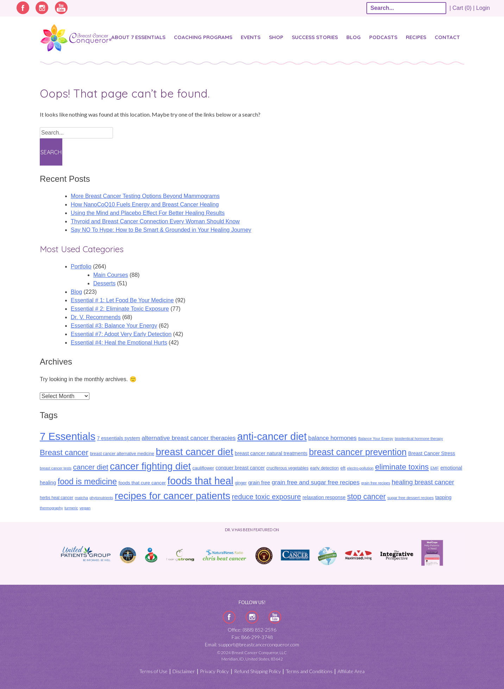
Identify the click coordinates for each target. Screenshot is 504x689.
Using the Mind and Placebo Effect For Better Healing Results (148, 213)
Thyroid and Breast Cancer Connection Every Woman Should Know (155, 221)
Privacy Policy (214, 671)
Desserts (104, 283)
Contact (447, 37)
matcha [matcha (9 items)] (81, 498)
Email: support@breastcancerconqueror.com (252, 644)
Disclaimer (183, 671)
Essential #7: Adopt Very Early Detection (121, 334)
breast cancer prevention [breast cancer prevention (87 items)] (358, 452)
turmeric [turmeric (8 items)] (71, 508)
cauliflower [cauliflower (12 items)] (203, 468)
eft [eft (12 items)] (342, 468)
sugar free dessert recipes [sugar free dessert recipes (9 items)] (411, 498)
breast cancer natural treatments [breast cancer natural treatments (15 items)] (271, 453)
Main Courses (110, 275)
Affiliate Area (351, 671)
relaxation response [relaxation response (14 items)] (323, 497)
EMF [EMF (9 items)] (434, 468)
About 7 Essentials (138, 37)
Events (250, 37)
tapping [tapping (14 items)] (443, 497)
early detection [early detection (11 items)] (324, 468)
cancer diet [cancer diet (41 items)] (90, 467)
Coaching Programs (203, 37)
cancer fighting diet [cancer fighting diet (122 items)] (150, 466)
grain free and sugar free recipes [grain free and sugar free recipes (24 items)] (316, 482)
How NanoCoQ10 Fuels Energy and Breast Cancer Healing (145, 204)
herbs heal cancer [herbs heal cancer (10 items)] (56, 497)
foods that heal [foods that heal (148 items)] (200, 480)
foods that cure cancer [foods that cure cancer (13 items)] (142, 482)
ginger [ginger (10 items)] (240, 482)
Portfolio (81, 266)
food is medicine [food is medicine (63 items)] (87, 481)
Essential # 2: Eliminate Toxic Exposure (120, 309)
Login (483, 8)
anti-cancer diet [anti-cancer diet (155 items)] (272, 436)
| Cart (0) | (462, 8)
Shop (276, 37)
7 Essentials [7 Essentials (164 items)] (67, 436)
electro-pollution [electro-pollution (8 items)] (360, 468)
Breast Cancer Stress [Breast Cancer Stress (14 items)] (431, 453)
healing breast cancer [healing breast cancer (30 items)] (423, 482)
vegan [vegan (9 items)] (85, 508)
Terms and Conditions (309, 671)
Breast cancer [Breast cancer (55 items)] (64, 452)
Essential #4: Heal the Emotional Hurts (119, 343)
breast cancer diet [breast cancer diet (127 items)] (194, 451)
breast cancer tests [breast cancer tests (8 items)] (55, 468)
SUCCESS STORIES (315, 37)
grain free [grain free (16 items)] (259, 482)
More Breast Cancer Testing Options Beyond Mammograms (145, 196)
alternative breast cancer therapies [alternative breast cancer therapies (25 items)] (188, 437)
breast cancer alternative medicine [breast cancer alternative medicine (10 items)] (122, 453)
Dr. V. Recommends (96, 317)
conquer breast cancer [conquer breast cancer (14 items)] (240, 468)
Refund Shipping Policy (257, 671)
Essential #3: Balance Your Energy (114, 326)
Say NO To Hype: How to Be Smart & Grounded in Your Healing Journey (161, 230)
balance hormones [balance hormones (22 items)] (332, 438)
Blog (353, 37)
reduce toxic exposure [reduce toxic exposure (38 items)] (266, 497)
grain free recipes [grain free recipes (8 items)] (375, 483)
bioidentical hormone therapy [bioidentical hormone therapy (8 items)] (419, 438)
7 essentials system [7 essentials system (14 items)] (118, 438)
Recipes (416, 37)
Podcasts (383, 37)
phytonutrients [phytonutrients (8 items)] (101, 498)
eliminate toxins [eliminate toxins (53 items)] (402, 467)
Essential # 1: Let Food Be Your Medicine (122, 300)
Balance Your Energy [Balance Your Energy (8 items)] (375, 438)
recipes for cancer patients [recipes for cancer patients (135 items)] (172, 495)
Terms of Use (153, 671)
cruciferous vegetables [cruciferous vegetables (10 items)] (287, 468)
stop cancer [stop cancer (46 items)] (366, 496)
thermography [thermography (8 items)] (51, 508)
